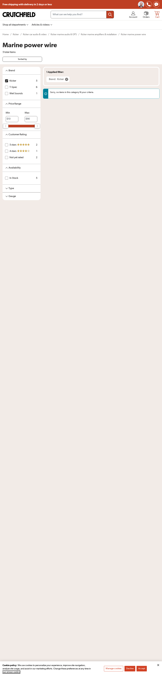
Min (8, 113)
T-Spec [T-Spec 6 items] (13, 87)
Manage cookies (114, 669)
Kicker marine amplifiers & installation (99, 34)
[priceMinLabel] (12, 119)
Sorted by (22, 59)
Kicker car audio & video (35, 34)
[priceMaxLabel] (31, 119)
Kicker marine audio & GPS (64, 34)
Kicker (16, 34)
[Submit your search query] (110, 14)
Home (6, 34)
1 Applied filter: (55, 72)
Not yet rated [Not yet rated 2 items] (16, 157)
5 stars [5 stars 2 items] (12, 145)
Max (27, 113)
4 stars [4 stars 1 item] (12, 151)
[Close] (158, 666)
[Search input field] (82, 14)
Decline (130, 669)
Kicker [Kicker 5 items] (12, 81)
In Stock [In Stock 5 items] (13, 178)
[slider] (5, 126)
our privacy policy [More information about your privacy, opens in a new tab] (11, 673)
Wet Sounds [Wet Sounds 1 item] (16, 93)
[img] (148, 4)
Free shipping (27, 4)
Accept (141, 669)
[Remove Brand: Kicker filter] (57, 79)
